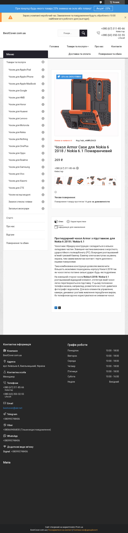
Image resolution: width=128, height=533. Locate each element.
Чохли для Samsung (19, 167)
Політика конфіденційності (85, 530)
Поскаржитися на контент (60, 530)
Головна (54, 46)
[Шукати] (83, 33)
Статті (9, 218)
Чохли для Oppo (17, 153)
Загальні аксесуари (19, 208)
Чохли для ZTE (16, 188)
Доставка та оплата (79, 54)
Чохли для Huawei (18, 111)
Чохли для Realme (18, 160)
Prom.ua (79, 527)
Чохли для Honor (17, 104)
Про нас (99, 46)
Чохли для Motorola (19, 125)
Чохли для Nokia (17, 132)
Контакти (116, 46)
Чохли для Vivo (16, 174)
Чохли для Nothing (18, 139)
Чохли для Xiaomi (18, 181)
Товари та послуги (77, 46)
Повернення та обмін (110, 54)
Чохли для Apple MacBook (22, 83)
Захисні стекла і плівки (20, 201)
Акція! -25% (103, 8)
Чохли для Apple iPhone (21, 76)
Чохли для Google (18, 90)
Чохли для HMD (17, 97)
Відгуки (10, 234)
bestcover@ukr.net (12, 408)
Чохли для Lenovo (18, 118)
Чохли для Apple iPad (20, 69)
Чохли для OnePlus (18, 146)
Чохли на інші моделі (19, 194)
